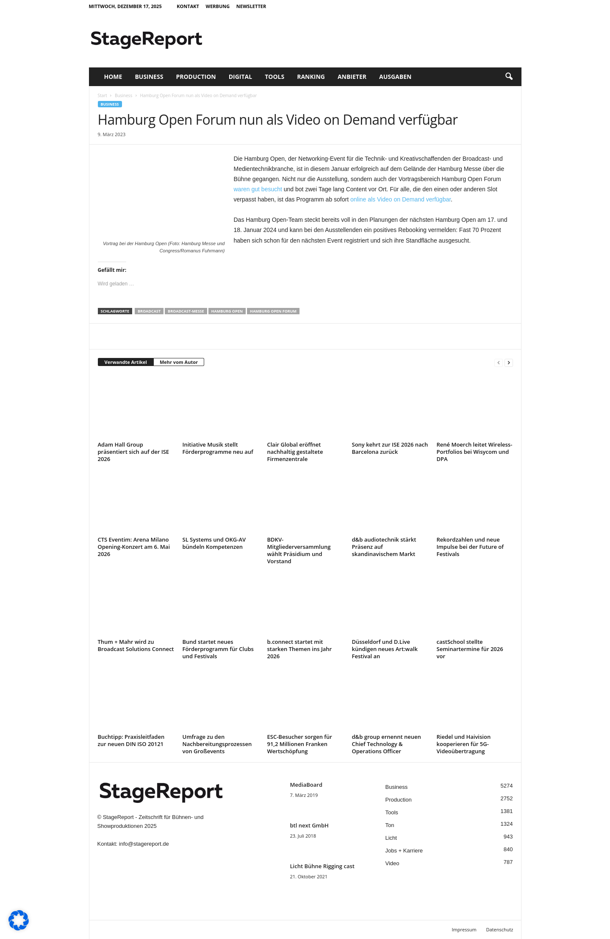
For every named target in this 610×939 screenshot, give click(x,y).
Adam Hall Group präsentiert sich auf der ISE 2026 (133, 452)
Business (149, 77)
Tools (274, 77)
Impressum (464, 929)
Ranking (311, 77)
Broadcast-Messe (186, 311)
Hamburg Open (227, 311)
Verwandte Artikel (126, 362)
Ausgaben (395, 77)
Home (113, 77)
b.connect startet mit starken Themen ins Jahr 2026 (299, 649)
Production (196, 77)
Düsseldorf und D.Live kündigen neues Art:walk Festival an (385, 649)
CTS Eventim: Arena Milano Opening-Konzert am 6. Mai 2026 (134, 547)
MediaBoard (306, 784)
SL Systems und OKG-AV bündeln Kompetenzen (214, 543)
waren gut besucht (258, 189)
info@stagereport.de (144, 844)
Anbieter (352, 77)
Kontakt (188, 6)
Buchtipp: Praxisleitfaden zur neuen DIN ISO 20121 (131, 740)
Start (102, 95)
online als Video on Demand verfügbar (400, 199)
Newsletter (251, 6)
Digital (240, 77)
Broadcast (149, 311)
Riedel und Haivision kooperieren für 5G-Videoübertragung (464, 744)
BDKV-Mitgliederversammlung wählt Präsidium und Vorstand (299, 550)
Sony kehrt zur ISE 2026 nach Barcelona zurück (390, 448)
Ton (389, 825)
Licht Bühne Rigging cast (322, 866)
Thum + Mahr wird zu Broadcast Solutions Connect (136, 645)
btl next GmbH (309, 825)
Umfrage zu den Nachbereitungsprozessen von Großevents (217, 744)
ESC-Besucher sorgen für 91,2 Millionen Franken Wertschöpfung (299, 744)
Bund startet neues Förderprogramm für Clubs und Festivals (218, 649)
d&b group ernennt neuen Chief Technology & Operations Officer (386, 744)
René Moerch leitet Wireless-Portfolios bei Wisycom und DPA (475, 452)
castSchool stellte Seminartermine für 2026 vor (470, 649)
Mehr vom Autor (179, 362)
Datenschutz (499, 929)
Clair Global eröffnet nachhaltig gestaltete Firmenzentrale (295, 452)
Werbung (218, 6)
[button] (508, 76)
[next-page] (509, 362)
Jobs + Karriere (404, 850)
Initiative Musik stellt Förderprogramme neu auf (218, 448)
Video (392, 863)
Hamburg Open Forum (273, 311)
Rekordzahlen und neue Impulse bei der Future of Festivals (470, 547)
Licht (391, 838)
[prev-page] (498, 362)
